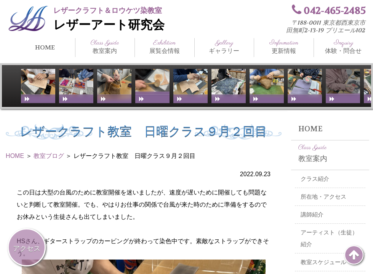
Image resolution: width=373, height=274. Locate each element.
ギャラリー (224, 47)
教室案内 (105, 47)
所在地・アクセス (323, 197)
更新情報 (284, 47)
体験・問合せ (343, 47)
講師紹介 (312, 214)
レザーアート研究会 (109, 25)
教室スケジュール (323, 262)
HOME (45, 47)
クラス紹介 (315, 179)
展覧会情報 (164, 47)
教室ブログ (49, 156)
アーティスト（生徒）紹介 (329, 238)
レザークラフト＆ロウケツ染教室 (107, 10)
